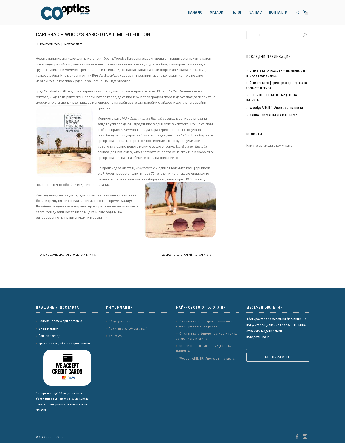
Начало (195, 12)
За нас (255, 12)
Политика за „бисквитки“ (128, 328)
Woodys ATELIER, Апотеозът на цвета (276, 108)
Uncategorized (73, 44)
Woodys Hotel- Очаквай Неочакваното (189, 254)
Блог (237, 12)
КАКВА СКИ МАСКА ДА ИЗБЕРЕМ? (273, 115)
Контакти (278, 12)
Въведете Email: (257, 337)
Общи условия (120, 321)
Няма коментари (49, 44)
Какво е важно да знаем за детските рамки (66, 254)
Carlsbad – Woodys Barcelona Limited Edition (93, 35)
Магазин (218, 12)
